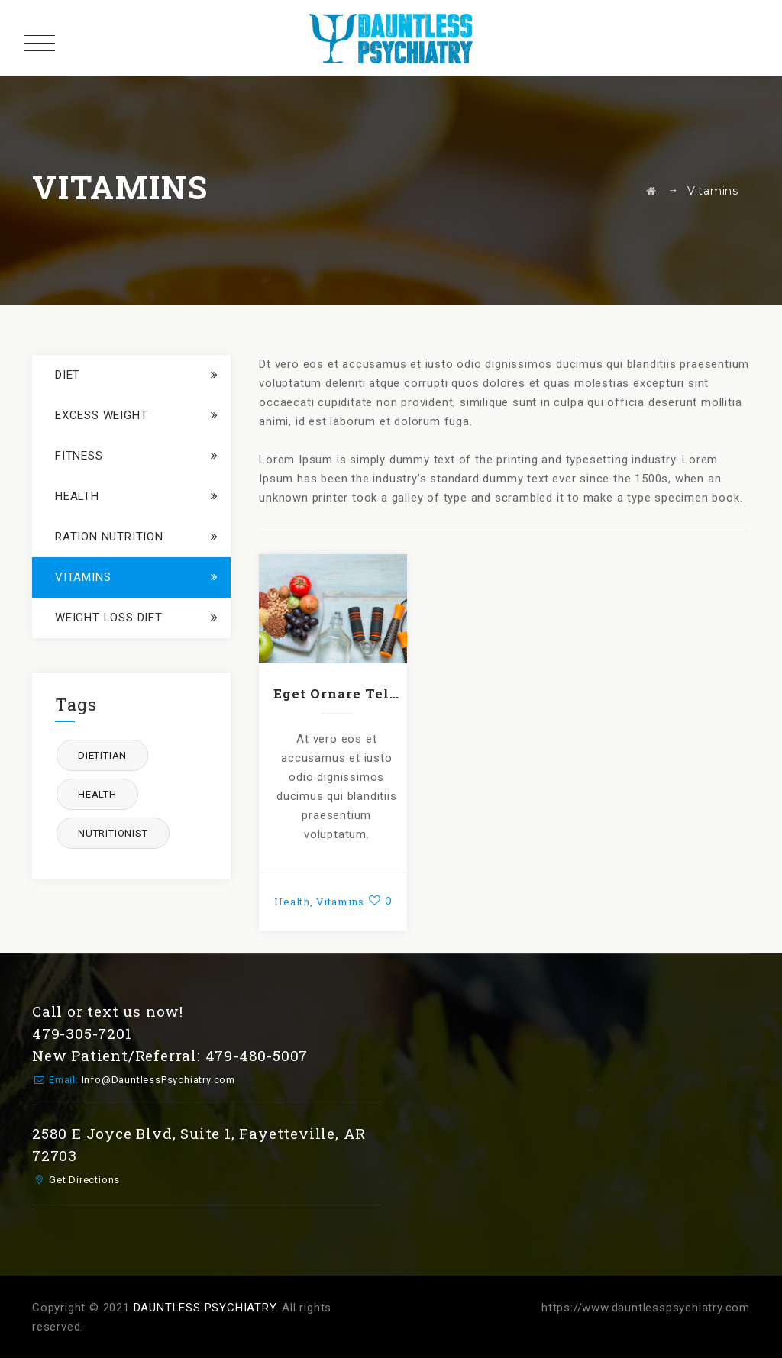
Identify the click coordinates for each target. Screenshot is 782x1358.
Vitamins (340, 901)
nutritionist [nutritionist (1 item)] (113, 833)
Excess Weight (101, 415)
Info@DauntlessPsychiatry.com (158, 1079)
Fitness (79, 456)
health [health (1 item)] (97, 794)
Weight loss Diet (109, 617)
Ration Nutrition (109, 537)
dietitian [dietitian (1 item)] (102, 755)
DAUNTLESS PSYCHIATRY (205, 1307)
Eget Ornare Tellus (336, 693)
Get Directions (84, 1179)
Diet (67, 375)
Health (292, 901)
